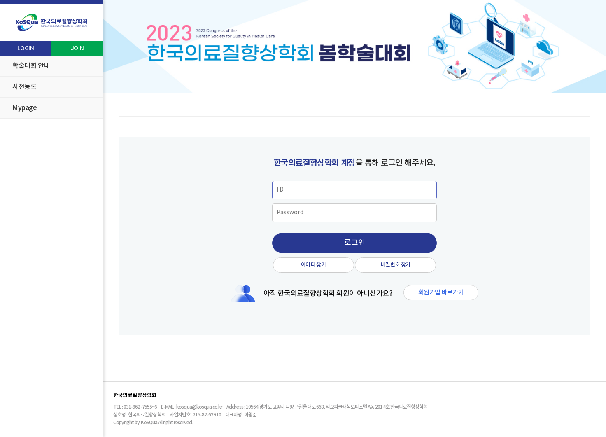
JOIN (77, 48)
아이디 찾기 (313, 265)
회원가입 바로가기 (441, 292)
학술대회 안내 (31, 66)
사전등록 (24, 87)
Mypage (24, 108)
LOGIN (25, 48)
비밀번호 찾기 (395, 265)
